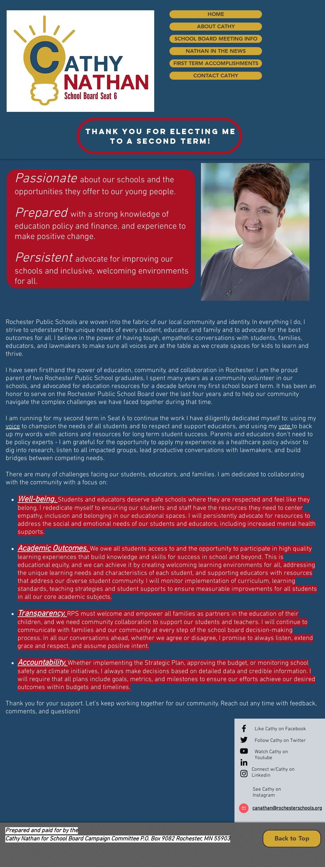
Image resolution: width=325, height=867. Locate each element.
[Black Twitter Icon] (244, 740)
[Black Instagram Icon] (244, 773)
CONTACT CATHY (215, 75)
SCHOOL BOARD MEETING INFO (215, 39)
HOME (216, 14)
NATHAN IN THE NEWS (216, 51)
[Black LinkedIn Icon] (244, 762)
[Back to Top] (292, 838)
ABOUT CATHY (216, 26)
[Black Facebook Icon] (244, 728)
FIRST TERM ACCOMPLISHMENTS (215, 63)
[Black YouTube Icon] (244, 751)
